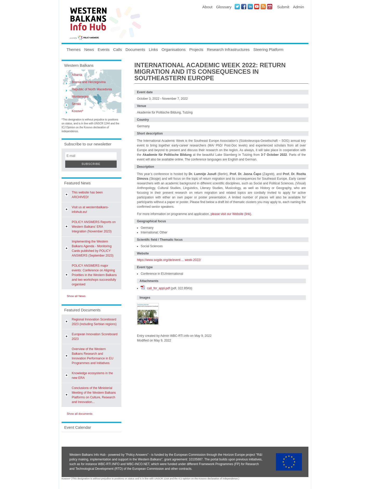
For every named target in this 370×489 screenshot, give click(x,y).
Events (104, 49)
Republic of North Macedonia (92, 89)
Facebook (243, 6)
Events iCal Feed (269, 6)
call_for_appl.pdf (158, 288)
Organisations (174, 49)
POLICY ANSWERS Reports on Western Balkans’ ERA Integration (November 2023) (94, 226)
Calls (117, 49)
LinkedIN (250, 6)
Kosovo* (77, 111)
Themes (74, 49)
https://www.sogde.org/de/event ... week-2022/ (169, 260)
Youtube (256, 6)
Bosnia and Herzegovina (89, 82)
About (207, 7)
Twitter (237, 6)
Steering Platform (268, 49)
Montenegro (80, 96)
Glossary (224, 7)
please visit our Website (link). (231, 214)
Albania (77, 75)
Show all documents (79, 413)
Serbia (76, 104)
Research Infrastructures (228, 49)
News (89, 49)
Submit (283, 7)
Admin (298, 7)
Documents (135, 49)
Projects (196, 49)
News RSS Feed (263, 6)
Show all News (76, 296)
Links (153, 49)
